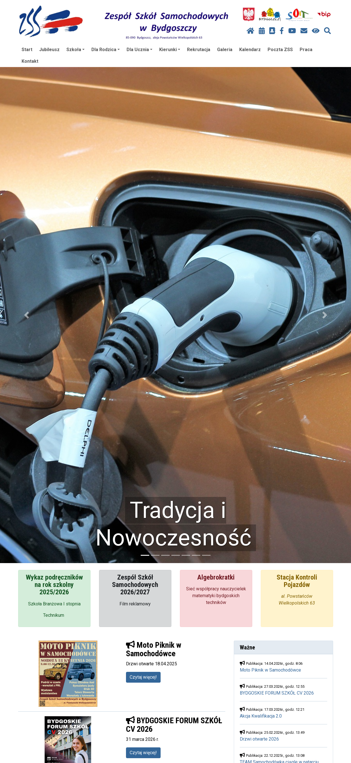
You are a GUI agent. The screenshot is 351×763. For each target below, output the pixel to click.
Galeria (224, 49)
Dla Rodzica (105, 49)
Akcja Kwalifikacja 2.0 (261, 716)
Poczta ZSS (280, 49)
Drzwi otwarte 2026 (259, 739)
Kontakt (30, 61)
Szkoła (75, 49)
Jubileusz (49, 49)
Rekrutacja (198, 49)
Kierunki (169, 49)
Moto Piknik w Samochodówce (270, 670)
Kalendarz (250, 49)
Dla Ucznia (139, 49)
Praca (306, 49)
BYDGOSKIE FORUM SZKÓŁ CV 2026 (277, 693)
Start (27, 49)
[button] (26, 315)
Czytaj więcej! (143, 677)
